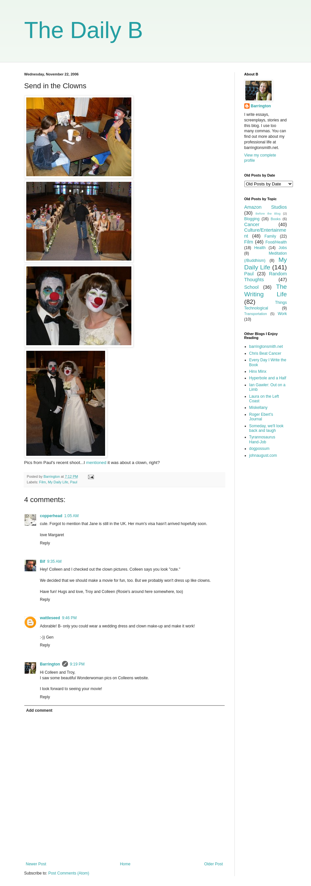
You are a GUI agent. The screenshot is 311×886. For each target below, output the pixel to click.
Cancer (251, 224)
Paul (74, 482)
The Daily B (83, 30)
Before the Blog (267, 213)
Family (270, 236)
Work (282, 313)
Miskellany (258, 407)
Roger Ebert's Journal (261, 416)
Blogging (252, 219)
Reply (45, 543)
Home (125, 864)
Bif (42, 561)
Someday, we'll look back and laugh (266, 428)
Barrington (50, 664)
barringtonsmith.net (266, 346)
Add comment (39, 710)
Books (275, 219)
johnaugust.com (263, 455)
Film (42, 482)
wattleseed (50, 618)
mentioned (96, 462)
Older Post (213, 864)
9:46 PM (69, 618)
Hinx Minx (258, 371)
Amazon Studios (265, 207)
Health (260, 247)
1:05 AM (71, 516)
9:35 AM (54, 561)
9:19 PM (77, 664)
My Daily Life (58, 482)
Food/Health (276, 242)
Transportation (255, 314)
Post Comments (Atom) (68, 873)
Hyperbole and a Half (267, 378)
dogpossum (259, 448)
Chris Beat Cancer (265, 353)
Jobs (282, 247)
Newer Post (36, 864)
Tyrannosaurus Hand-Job (262, 439)
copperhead (51, 516)
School (251, 287)
